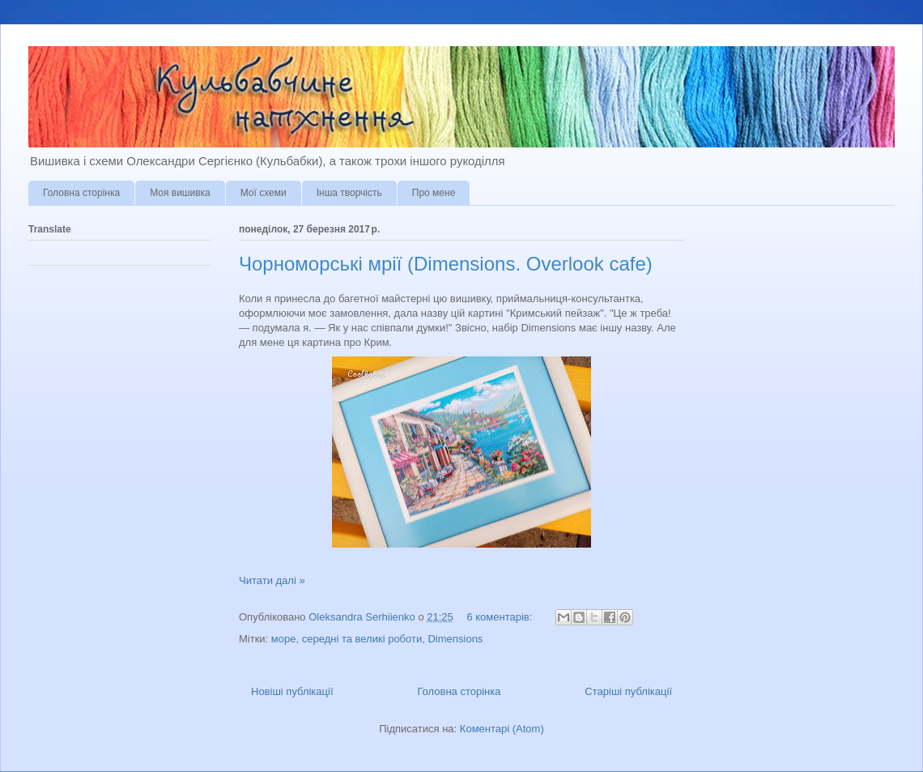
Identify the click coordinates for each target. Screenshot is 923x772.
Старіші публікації (628, 691)
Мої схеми (263, 192)
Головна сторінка (81, 192)
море (283, 639)
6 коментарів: (500, 617)
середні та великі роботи (362, 639)
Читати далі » (272, 580)
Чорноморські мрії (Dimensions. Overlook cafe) (446, 264)
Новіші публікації (292, 691)
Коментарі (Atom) (502, 729)
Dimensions (455, 639)
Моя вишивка (180, 192)
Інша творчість (349, 192)
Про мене (434, 192)
